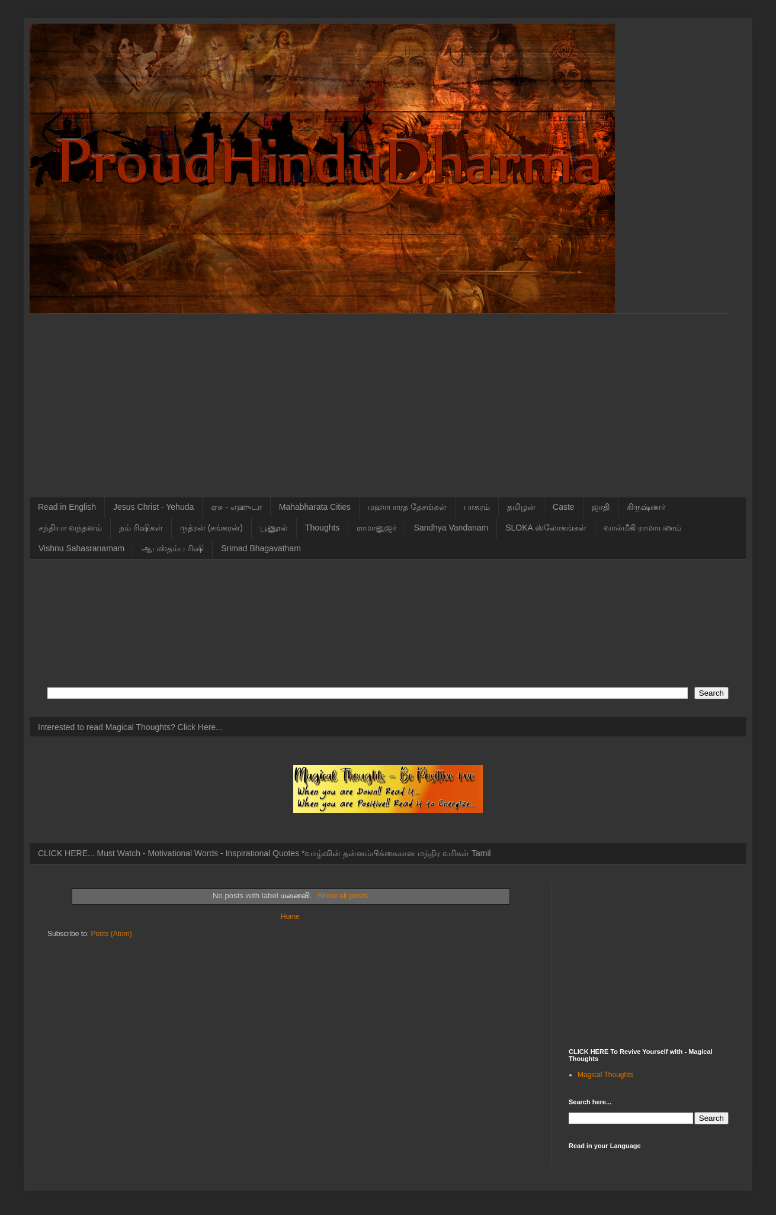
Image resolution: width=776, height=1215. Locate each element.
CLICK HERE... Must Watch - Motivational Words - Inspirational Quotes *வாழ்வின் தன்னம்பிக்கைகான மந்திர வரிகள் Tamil (264, 853)
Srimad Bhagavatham (261, 548)
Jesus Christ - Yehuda (153, 507)
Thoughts (322, 527)
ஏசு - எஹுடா (236, 507)
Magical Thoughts (606, 1075)
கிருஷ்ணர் (646, 507)
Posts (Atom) (111, 934)
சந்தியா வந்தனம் (70, 527)
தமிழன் (521, 507)
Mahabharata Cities (315, 507)
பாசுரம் (477, 507)
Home (290, 916)
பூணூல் (274, 527)
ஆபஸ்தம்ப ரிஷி (173, 548)
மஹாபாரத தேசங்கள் (407, 507)
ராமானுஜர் (376, 527)
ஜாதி (601, 507)
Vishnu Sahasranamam (81, 548)
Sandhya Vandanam (450, 527)
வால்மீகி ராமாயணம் (642, 527)
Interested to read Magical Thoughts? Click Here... (130, 727)
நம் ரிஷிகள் (141, 527)
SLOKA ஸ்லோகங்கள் (545, 527)
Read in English (67, 507)
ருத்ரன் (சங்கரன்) (211, 527)
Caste (564, 507)
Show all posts (343, 895)
